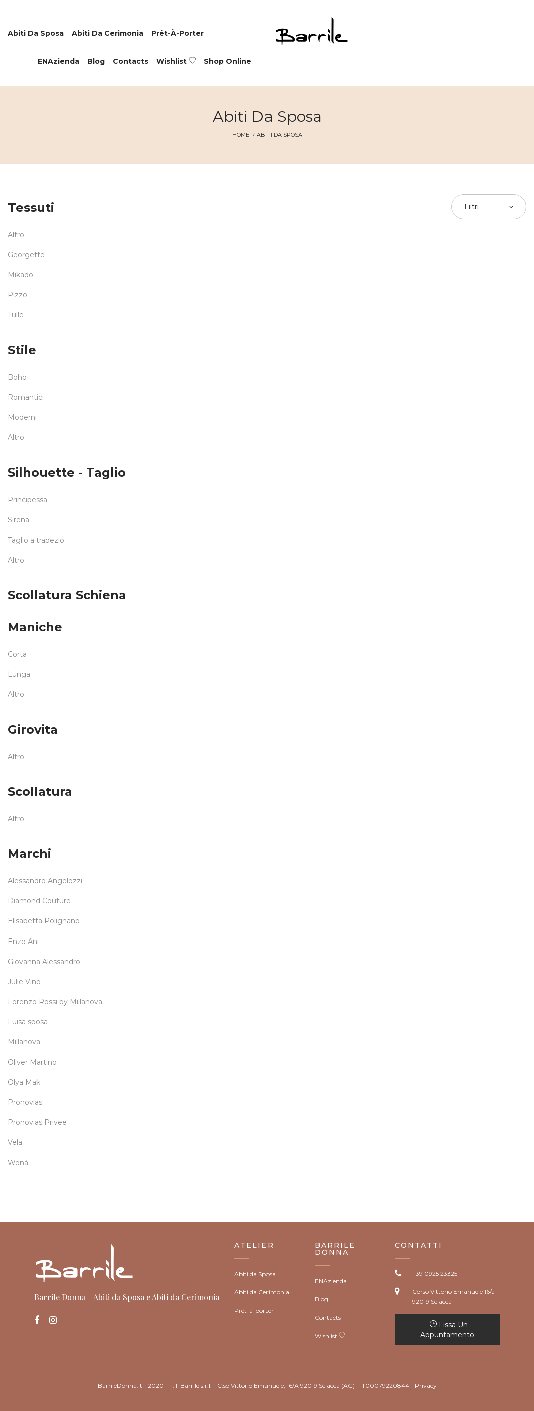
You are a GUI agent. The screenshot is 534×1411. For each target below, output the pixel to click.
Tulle (16, 314)
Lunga (19, 674)
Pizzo (17, 294)
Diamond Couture (39, 900)
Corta (17, 654)
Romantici (26, 397)
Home (240, 134)
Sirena (18, 519)
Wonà (18, 1162)
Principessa (27, 499)
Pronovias (25, 1102)
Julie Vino (24, 981)
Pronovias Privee (37, 1122)
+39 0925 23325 (434, 1273)
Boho (17, 377)
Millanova (24, 1041)
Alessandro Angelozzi (45, 880)
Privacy (426, 1385)
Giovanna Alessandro (44, 961)
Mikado (20, 274)
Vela (15, 1142)
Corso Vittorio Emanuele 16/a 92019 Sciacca (453, 1296)
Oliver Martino (32, 1062)
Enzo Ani (23, 941)
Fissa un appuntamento (447, 1329)
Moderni (22, 417)
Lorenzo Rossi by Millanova (55, 1001)
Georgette (26, 254)
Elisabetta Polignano (44, 920)
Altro (16, 234)
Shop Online (227, 61)
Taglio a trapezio (36, 540)
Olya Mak (24, 1082)
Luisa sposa (28, 1021)
